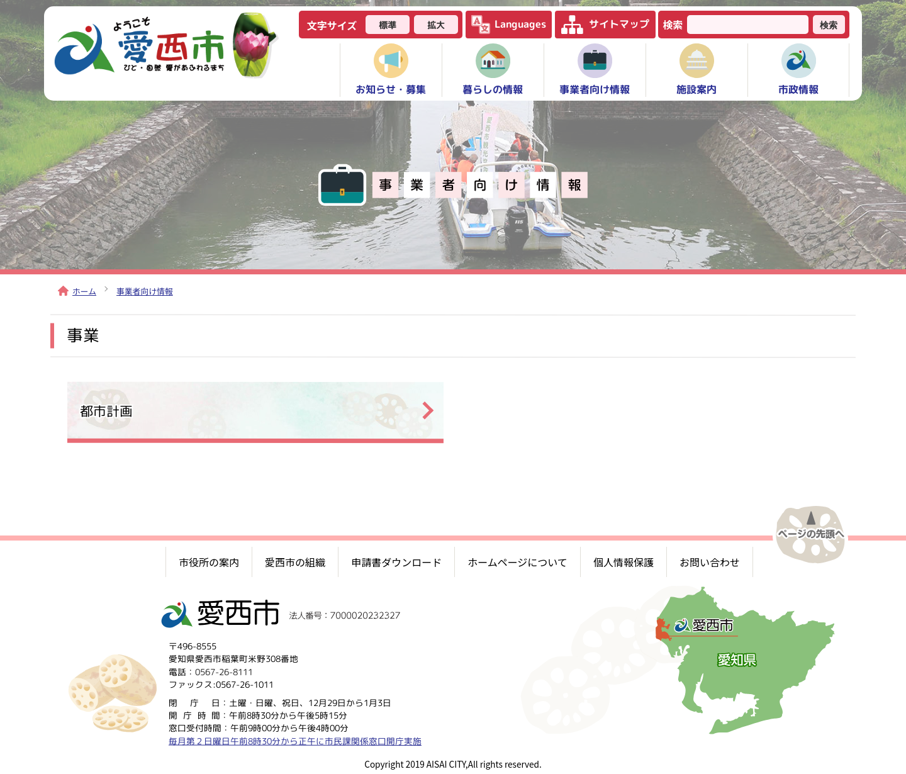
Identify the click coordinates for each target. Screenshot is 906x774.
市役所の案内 (209, 561)
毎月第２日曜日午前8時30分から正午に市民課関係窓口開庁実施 (295, 740)
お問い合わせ (710, 561)
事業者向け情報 (144, 291)
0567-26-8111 (224, 671)
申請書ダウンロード (396, 561)
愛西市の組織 (295, 561)
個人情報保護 (623, 561)
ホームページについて (517, 561)
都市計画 (106, 410)
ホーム (77, 291)
